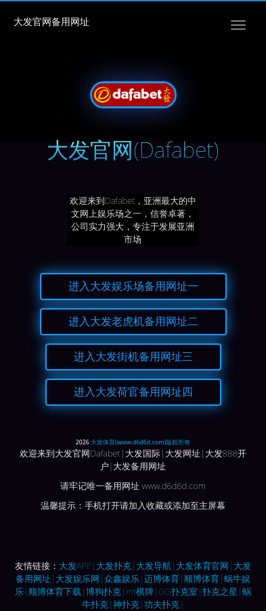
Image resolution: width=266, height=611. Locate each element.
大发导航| (156, 566)
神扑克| (128, 604)
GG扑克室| (180, 591)
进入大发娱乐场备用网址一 (133, 286)
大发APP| (77, 566)
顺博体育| (204, 578)
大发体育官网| (205, 566)
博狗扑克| (106, 591)
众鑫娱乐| (124, 578)
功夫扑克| (164, 604)
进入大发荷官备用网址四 (133, 392)
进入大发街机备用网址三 (133, 356)
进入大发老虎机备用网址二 (133, 321)
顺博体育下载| (57, 591)
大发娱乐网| (80, 578)
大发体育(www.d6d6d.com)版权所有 (140, 442)
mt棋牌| (142, 591)
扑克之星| (222, 591)
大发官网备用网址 (51, 21)
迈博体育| (164, 578)
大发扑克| (116, 566)
